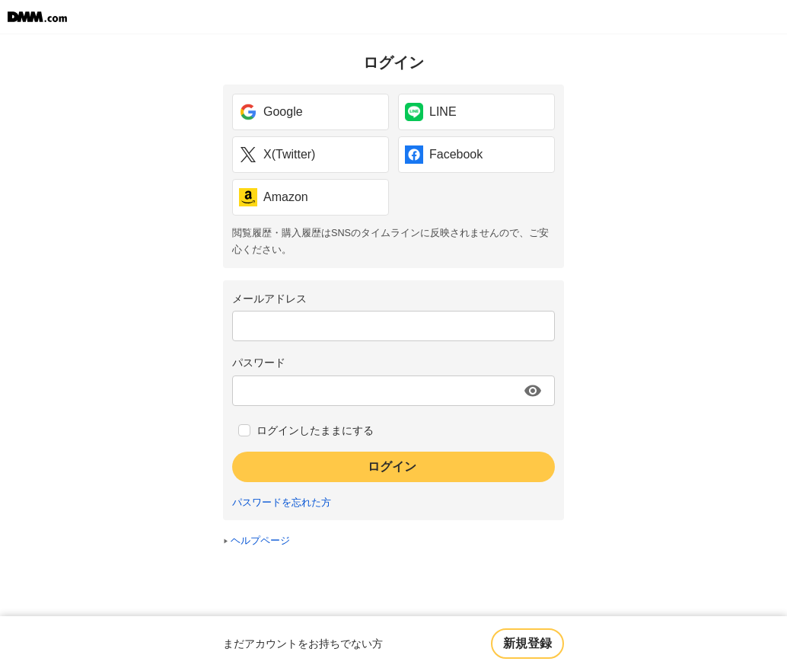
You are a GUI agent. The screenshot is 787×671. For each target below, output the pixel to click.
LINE (431, 112)
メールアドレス (269, 298)
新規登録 (527, 643)
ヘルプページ (260, 540)
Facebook (444, 154)
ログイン (392, 466)
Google (271, 112)
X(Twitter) (277, 154)
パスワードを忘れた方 (281, 502)
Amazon (273, 197)
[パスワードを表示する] (533, 391)
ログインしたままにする (315, 430)
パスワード (258, 362)
